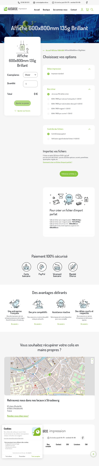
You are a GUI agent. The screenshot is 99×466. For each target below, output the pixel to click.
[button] (49, 374)
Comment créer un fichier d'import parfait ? (57, 162)
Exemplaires (13, 74)
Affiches (54, 50)
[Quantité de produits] (30, 84)
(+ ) (64, 99)
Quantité (11, 83)
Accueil (48, 50)
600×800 (61, 50)
